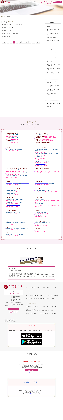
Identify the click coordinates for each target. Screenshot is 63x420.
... (29, 42)
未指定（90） (49, 106)
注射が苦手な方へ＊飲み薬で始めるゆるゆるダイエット (53, 41)
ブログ (48, 287)
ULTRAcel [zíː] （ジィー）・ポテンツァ (32, 306)
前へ (4, 42)
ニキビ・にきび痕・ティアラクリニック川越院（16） (53, 94)
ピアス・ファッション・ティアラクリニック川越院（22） (53, 61)
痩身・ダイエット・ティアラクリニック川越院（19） (53, 65)
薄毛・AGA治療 (54, 306)
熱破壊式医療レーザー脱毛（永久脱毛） (32, 295)
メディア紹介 (54, 287)
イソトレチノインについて (51, 37)
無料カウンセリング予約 (57, 1)
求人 (33, 289)
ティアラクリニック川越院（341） (53, 52)
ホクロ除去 (56, 295)
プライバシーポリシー (39, 289)
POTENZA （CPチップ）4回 (41, 183)
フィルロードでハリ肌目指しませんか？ (53, 34)
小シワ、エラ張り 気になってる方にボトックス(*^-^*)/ (53, 30)
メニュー (26, 1)
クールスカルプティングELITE (45, 313)
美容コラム (28, 289)
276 (33, 42)
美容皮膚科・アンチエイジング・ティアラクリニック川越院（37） (53, 57)
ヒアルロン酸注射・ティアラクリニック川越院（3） (53, 77)
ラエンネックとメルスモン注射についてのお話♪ (53, 26)
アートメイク (54, 298)
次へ (37, 42)
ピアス (42, 295)
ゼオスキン (54, 313)
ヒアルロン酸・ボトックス (45, 306)
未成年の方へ (47, 289)
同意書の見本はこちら (31, 372)
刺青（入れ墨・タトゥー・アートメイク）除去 (41, 298)
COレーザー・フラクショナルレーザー (32, 309)
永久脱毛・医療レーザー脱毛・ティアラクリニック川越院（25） (53, 73)
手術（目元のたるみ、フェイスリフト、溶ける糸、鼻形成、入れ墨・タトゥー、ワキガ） (40, 310)
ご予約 (44, 287)
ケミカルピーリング (34, 313)
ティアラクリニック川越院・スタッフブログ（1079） (53, 82)
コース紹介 (31, 1)
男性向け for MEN (29, 298)
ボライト (27, 313)
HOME (17, 1)
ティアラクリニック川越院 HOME (7, 16)
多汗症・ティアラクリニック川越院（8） (53, 69)
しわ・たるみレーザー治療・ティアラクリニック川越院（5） (53, 90)
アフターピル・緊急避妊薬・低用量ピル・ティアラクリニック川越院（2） (53, 103)
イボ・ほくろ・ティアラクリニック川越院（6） (53, 98)
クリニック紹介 (21, 1)
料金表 (35, 1)
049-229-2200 (14, 293)
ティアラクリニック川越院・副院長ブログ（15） (53, 86)
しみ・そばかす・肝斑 (49, 295)
